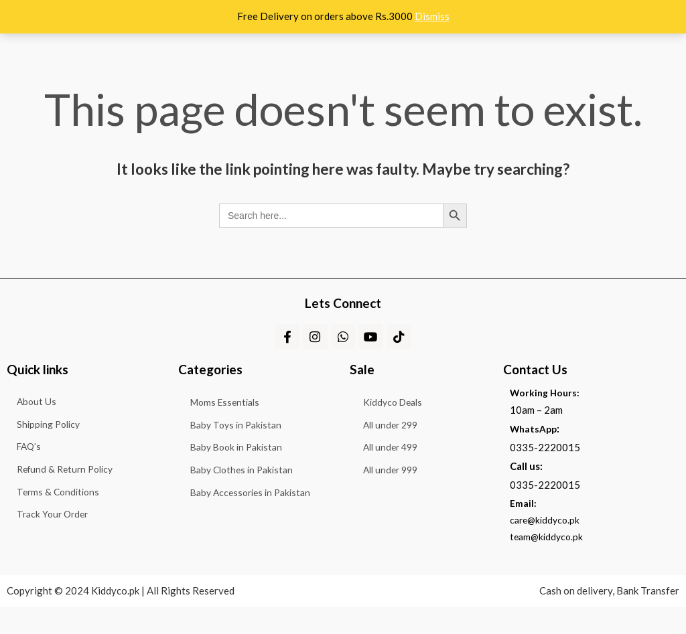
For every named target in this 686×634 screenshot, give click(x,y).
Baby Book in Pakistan (237, 475)
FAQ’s (23, 481)
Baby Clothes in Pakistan (243, 505)
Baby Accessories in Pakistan (253, 535)
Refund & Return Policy (62, 513)
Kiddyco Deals (399, 414)
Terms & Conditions (53, 546)
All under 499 (397, 475)
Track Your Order (48, 579)
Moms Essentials (225, 414)
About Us (30, 415)
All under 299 (397, 445)
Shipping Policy (44, 448)
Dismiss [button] (432, 16)
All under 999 (397, 505)
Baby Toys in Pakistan (236, 445)
